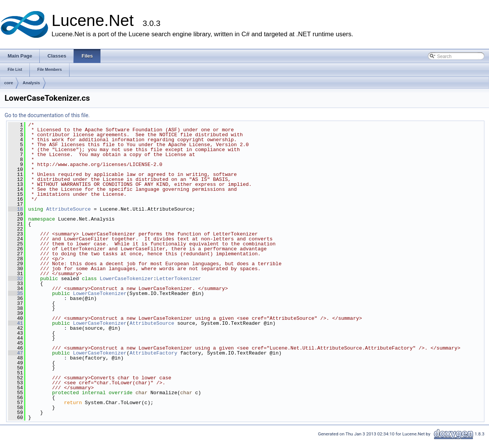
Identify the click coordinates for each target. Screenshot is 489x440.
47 (15, 353)
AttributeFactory (153, 353)
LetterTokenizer (178, 278)
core (8, 83)
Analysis (31, 83)
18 (15, 209)
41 (15, 323)
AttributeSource (68, 209)
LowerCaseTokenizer (126, 278)
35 (15, 293)
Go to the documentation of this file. (47, 115)
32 (15, 278)
